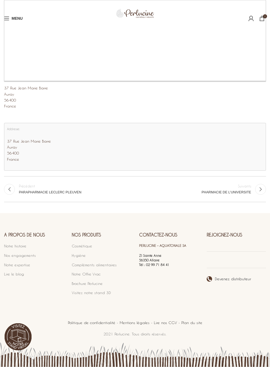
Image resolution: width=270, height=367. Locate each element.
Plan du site (191, 322)
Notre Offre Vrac (86, 274)
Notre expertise (17, 264)
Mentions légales (135, 322)
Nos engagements (20, 255)
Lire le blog (14, 274)
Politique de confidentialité (91, 322)
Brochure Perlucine (87, 283)
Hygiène (79, 255)
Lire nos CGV (165, 322)
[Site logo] (135, 18)
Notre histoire (15, 246)
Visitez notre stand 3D (91, 292)
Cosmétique (82, 246)
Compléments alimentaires (94, 264)
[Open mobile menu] (13, 18)
